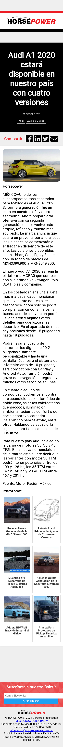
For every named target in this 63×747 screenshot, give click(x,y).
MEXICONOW (23, 721)
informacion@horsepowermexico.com (31, 730)
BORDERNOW (40, 721)
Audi (21, 121)
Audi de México (35, 121)
